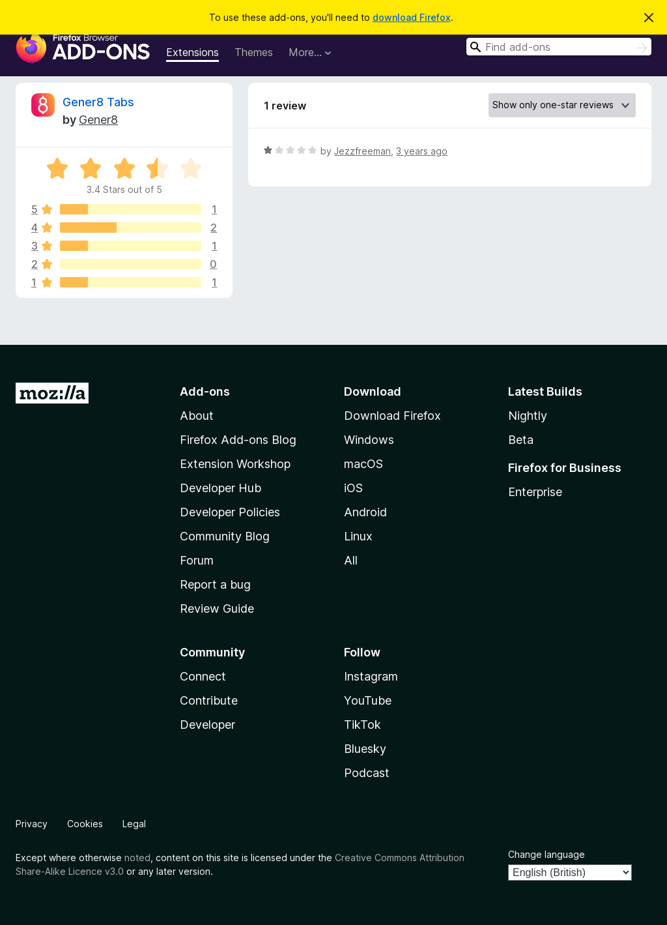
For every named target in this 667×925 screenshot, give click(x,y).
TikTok (362, 724)
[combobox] (558, 46)
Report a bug (215, 584)
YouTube (367, 700)
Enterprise (535, 492)
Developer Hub (220, 488)
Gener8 (98, 119)
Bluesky (365, 749)
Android (365, 512)
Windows (369, 440)
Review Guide (217, 608)
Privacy (32, 823)
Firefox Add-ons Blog (238, 440)
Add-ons (205, 391)
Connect (203, 676)
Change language (546, 854)
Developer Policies (230, 512)
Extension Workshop (235, 464)
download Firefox (412, 17)
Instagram (371, 676)
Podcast (367, 773)
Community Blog (225, 536)
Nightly (527, 415)
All (351, 560)
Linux (358, 536)
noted (137, 857)
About (197, 415)
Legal (134, 823)
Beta (520, 440)
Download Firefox (392, 415)
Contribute (209, 700)
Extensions (192, 52)
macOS (363, 464)
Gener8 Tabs (98, 102)
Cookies (85, 823)
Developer (207, 724)
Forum (197, 560)
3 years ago (421, 150)
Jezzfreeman (362, 150)
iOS (353, 488)
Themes (253, 52)
